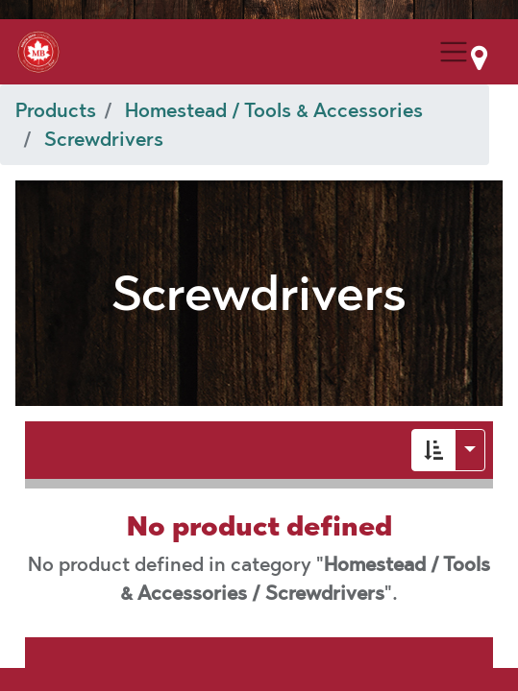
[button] (433, 450)
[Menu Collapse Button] (453, 52)
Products (55, 110)
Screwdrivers (103, 139)
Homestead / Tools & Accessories (274, 110)
